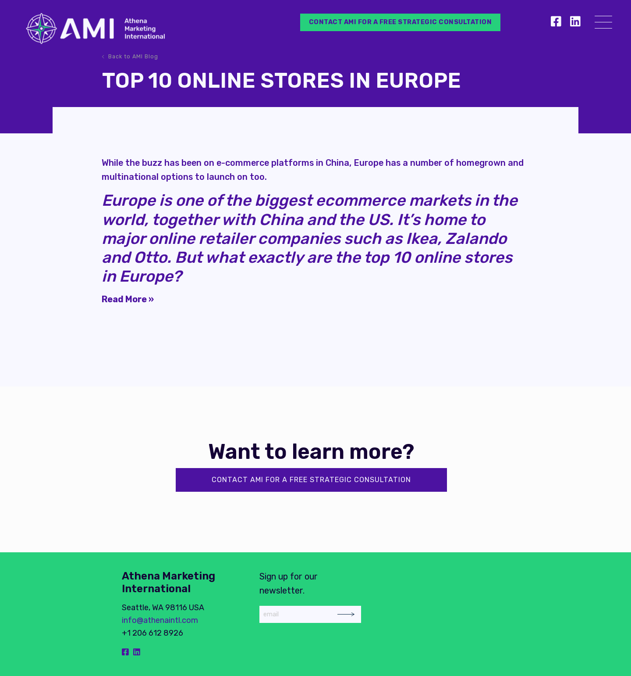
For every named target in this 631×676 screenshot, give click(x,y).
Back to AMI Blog (133, 56)
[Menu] (603, 24)
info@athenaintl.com (160, 620)
